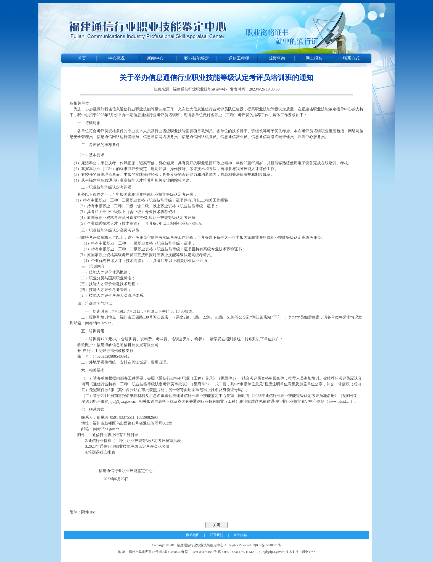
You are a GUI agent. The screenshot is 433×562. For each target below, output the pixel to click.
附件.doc (88, 512)
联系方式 (351, 58)
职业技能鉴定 (196, 58)
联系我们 (216, 535)
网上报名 (314, 58)
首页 (82, 58)
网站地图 (192, 535)
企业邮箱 (240, 535)
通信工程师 (238, 58)
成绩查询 (276, 58)
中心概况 (116, 58)
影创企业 (308, 552)
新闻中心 (155, 58)
